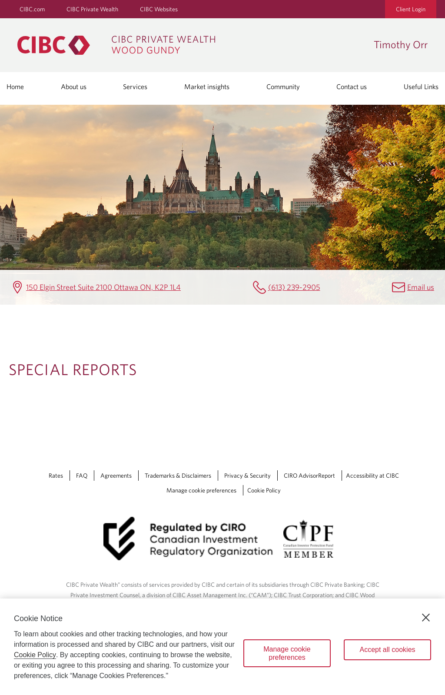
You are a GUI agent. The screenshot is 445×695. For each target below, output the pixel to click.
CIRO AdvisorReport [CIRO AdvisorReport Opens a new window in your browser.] (309, 475)
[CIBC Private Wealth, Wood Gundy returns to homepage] (191, 45)
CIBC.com (32, 9)
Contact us (351, 86)
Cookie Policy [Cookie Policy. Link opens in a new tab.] (264, 490)
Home (15, 86)
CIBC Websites (159, 9)
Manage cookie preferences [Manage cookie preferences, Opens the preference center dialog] (287, 653)
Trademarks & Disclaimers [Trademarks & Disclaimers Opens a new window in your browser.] (178, 475)
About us (73, 86)
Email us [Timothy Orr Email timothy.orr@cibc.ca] (420, 287)
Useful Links (421, 86)
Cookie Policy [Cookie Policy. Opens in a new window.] (35, 654)
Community (283, 86)
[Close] (426, 617)
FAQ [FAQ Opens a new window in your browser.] (81, 475)
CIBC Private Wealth (92, 9)
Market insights (206, 86)
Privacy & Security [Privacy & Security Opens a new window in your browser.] (247, 475)
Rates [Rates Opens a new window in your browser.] (56, 475)
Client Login (410, 9)
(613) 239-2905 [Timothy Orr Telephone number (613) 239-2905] (294, 287)
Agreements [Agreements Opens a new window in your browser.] (116, 475)
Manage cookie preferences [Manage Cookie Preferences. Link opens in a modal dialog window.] (201, 490)
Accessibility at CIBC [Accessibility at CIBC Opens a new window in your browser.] (372, 475)
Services (135, 86)
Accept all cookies (387, 649)
